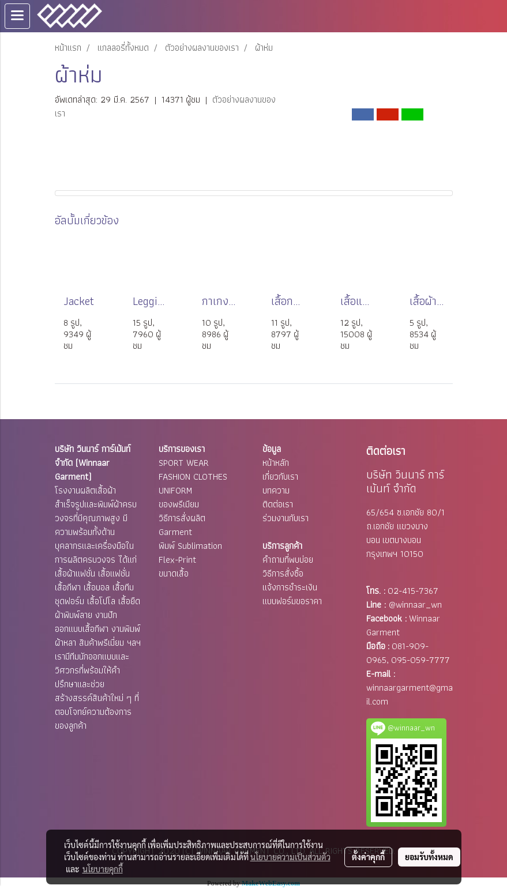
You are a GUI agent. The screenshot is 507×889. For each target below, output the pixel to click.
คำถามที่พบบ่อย (287, 559)
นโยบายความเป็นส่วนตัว (290, 857)
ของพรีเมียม (179, 504)
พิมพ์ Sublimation (190, 545)
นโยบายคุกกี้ (102, 869)
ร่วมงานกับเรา (285, 518)
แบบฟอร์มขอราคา (292, 601)
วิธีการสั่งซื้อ (282, 573)
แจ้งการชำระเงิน (289, 587)
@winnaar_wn (415, 604)
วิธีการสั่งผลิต (182, 518)
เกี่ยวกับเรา (280, 476)
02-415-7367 (413, 590)
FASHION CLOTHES (193, 476)
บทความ (276, 490)
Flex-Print (177, 559)
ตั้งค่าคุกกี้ (368, 857)
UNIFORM (175, 490)
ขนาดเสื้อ (174, 573)
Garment (175, 532)
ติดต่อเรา (277, 504)
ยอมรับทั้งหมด (429, 857)
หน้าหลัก (275, 462)
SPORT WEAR (184, 462)
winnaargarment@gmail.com (409, 694)
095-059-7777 (420, 660)
